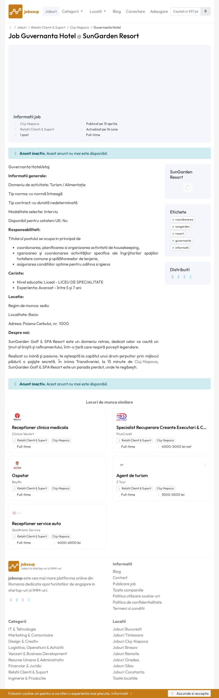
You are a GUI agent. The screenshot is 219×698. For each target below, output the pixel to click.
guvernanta (181, 241)
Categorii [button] (71, 11)
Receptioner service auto (36, 523)
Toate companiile (128, 590)
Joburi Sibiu (123, 665)
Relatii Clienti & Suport (37, 129)
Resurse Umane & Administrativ (36, 659)
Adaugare (159, 11)
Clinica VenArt (23, 434)
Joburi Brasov (125, 647)
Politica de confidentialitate (137, 602)
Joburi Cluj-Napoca (130, 641)
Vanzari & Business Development (37, 653)
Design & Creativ (23, 641)
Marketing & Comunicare (30, 635)
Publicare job (124, 583)
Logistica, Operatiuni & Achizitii (36, 647)
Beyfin (17, 482)
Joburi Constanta (128, 672)
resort (178, 234)
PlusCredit (124, 434)
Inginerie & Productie (27, 678)
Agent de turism (132, 475)
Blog (117, 11)
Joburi (51, 11)
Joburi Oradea (126, 659)
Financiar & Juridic (24, 665)
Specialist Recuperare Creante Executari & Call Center (161, 427)
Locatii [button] (96, 11)
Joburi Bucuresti (127, 629)
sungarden (181, 226)
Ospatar (20, 475)
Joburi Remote (126, 653)
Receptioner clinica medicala (40, 427)
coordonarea (182, 219)
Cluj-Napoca (29, 123)
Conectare (135, 11)
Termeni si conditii (129, 608)
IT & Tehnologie (22, 629)
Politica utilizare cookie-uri (136, 595)
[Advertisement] (109, 82)
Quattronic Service (26, 530)
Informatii (122, 693)
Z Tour (121, 482)
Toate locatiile (125, 678)
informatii (180, 248)
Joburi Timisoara (128, 635)
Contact (120, 577)
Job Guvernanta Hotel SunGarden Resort (73, 35)
